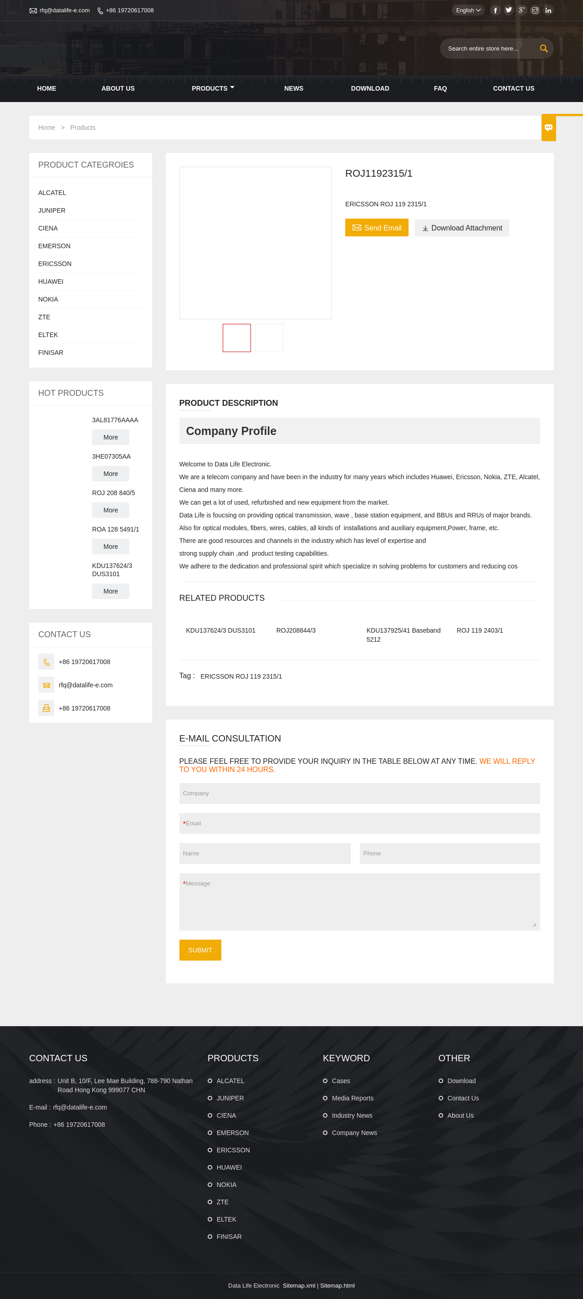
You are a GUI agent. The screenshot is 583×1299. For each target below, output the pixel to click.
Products (213, 88)
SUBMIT (201, 950)
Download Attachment (462, 228)
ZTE (44, 317)
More (110, 437)
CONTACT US (58, 1058)
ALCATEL (52, 192)
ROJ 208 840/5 (113, 492)
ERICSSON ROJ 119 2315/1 (241, 676)
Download (370, 88)
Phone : (40, 1124)
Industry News (352, 1115)
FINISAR (50, 352)
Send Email (377, 227)
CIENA (48, 228)
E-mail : (40, 1107)
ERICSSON (55, 263)
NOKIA (48, 299)
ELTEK (48, 334)
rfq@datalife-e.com (65, 10)
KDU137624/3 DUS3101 (112, 570)
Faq (440, 88)
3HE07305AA (111, 456)
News (293, 88)
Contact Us (514, 88)
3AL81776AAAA (115, 420)
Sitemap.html (337, 1285)
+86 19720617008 (129, 10)
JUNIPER (52, 210)
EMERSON (54, 246)
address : (42, 1080)
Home (46, 88)
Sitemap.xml (299, 1285)
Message (361, 902)
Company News (354, 1132)
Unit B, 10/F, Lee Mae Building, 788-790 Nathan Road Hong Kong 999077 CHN (125, 1085)
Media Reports (352, 1098)
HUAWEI (50, 281)
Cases (341, 1080)
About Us (118, 88)
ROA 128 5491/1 (115, 529)
